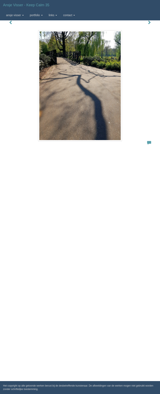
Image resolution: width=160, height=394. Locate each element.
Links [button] (53, 15)
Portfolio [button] (36, 15)
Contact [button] (69, 15)
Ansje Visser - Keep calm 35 (26, 5)
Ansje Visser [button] (15, 15)
